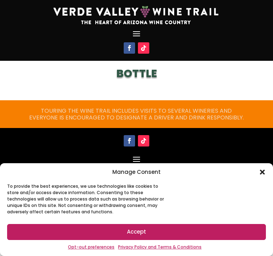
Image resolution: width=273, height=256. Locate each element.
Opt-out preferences (91, 247)
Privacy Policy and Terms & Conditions (160, 247)
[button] (262, 172)
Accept (136, 231)
